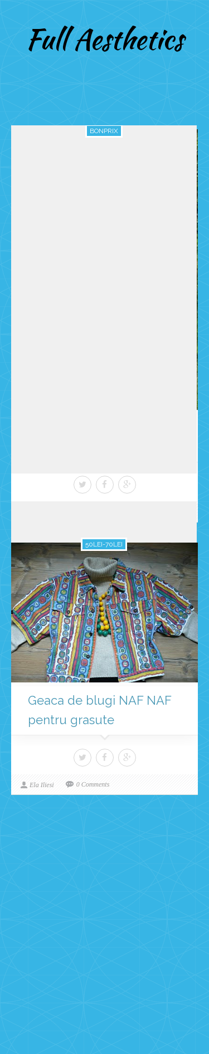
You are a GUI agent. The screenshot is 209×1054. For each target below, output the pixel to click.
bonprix (104, 131)
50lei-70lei (104, 544)
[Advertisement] (104, 932)
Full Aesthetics (104, 39)
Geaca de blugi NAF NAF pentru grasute (100, 710)
